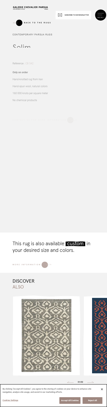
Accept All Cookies (70, 400)
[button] (70, 383)
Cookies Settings (10, 400)
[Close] (101, 389)
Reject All (92, 400)
